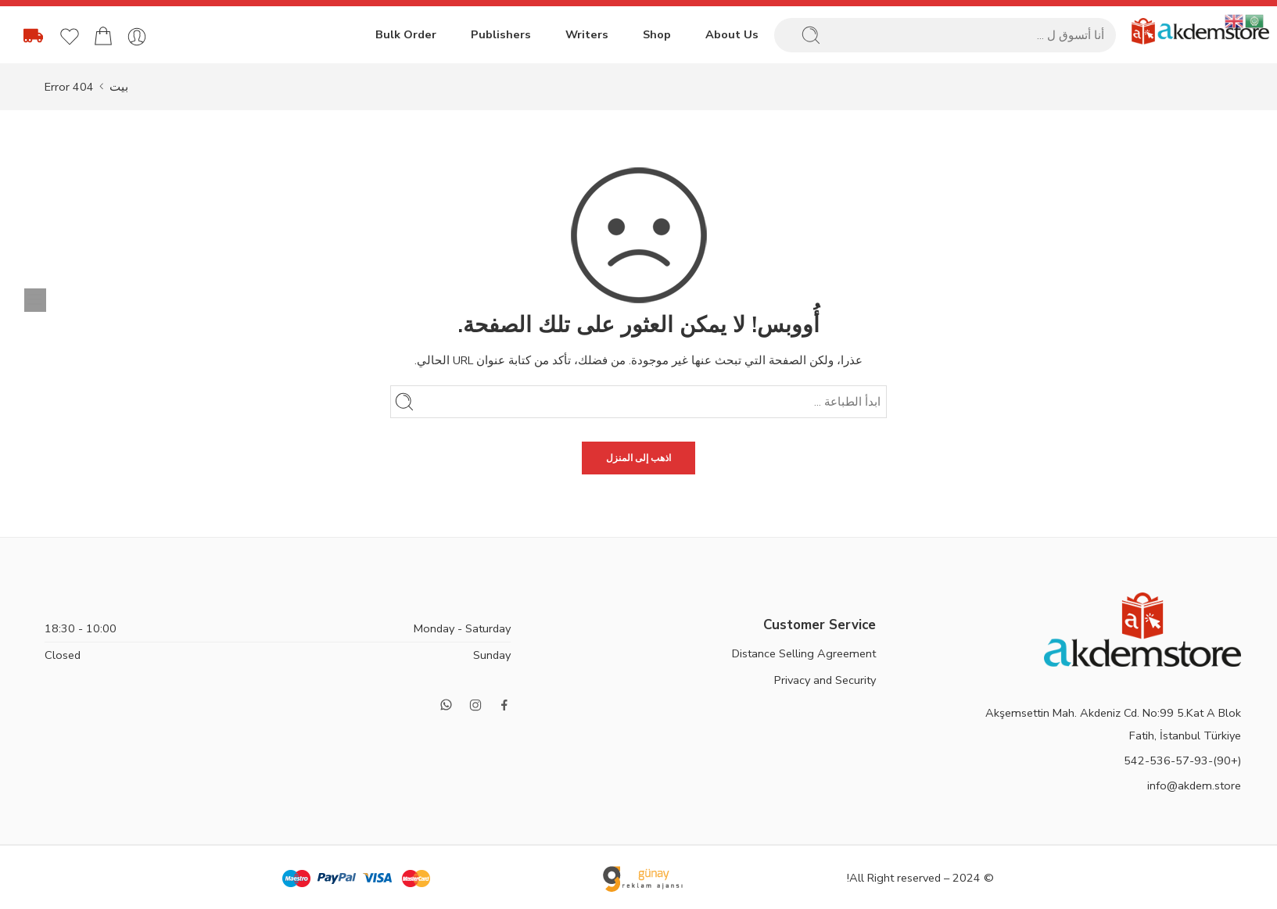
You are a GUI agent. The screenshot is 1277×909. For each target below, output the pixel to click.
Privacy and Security (825, 680)
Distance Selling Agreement (804, 653)
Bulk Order (405, 34)
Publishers (501, 34)
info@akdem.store (1194, 785)
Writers (586, 34)
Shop (657, 34)
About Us (732, 34)
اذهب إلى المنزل (638, 458)
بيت (118, 87)
